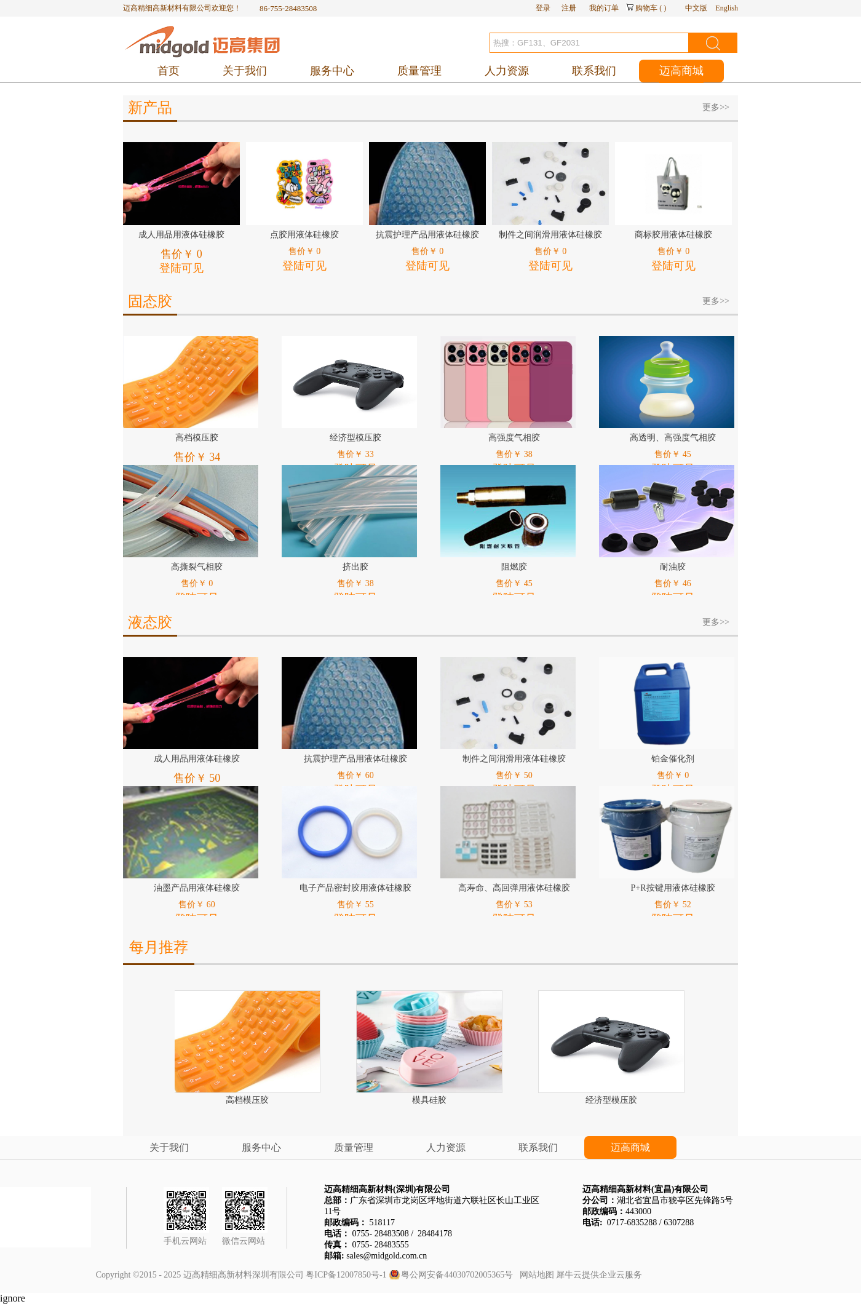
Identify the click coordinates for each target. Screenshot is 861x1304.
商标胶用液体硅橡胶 (673, 234)
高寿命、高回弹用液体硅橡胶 (514, 888)
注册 (568, 8)
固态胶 (150, 301)
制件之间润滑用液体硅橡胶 (550, 234)
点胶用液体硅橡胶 (304, 234)
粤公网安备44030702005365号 (457, 1274)
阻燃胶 (514, 566)
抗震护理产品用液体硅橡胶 (427, 234)
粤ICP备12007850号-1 (346, 1274)
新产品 (150, 108)
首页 (168, 71)
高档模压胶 (196, 437)
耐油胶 (673, 566)
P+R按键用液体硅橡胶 (672, 888)
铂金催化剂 (672, 758)
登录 (543, 8)
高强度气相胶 (514, 437)
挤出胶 (355, 566)
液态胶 (150, 622)
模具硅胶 (430, 1100)
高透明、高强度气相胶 (673, 437)
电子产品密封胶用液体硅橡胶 (355, 888)
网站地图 (534, 1274)
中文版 (696, 8)
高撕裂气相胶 (197, 566)
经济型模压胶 (355, 437)
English (726, 8)
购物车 (646, 8)
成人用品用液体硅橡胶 (181, 234)
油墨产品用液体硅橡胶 (197, 888)
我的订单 (604, 8)
